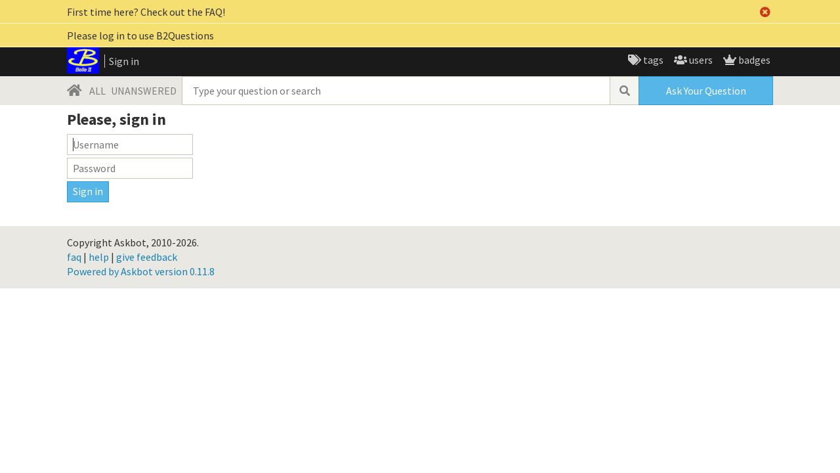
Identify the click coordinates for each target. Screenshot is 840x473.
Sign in (124, 61)
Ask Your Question (706, 90)
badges (753, 59)
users (700, 59)
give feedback (146, 256)
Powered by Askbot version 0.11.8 (141, 271)
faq (74, 256)
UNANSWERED (144, 90)
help (99, 256)
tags (652, 59)
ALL (97, 90)
